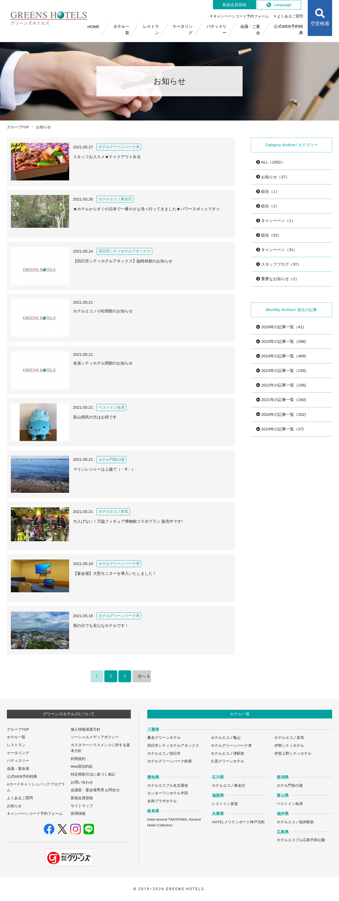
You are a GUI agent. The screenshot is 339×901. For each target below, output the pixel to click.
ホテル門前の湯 (290, 786)
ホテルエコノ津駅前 (227, 754)
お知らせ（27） (272, 177)
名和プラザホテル (162, 801)
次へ (142, 676)
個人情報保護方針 (85, 729)
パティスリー (18, 761)
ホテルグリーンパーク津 (231, 746)
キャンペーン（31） (276, 249)
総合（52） (269, 235)
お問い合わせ (82, 782)
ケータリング (18, 753)
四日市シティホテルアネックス (173, 746)
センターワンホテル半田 (167, 793)
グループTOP (18, 127)
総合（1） (267, 191)
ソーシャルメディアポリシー (95, 737)
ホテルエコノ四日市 (164, 754)
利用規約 (78, 759)
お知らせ (14, 806)
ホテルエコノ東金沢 (228, 786)
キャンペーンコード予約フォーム (35, 814)
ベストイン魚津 (290, 804)
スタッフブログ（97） (278, 264)
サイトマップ (82, 806)
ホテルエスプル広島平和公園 (301, 840)
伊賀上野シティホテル (292, 754)
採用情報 (78, 814)
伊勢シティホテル (289, 746)
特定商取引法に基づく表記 (93, 774)
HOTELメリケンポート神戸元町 (238, 822)
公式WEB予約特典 (22, 777)
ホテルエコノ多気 (289, 738)
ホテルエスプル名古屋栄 (167, 786)
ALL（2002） (270, 162)
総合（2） (267, 206)
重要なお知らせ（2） (277, 278)
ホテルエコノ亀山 (225, 738)
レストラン (16, 745)
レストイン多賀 (225, 804)
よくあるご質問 (20, 798)
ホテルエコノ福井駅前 (295, 822)
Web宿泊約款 (82, 766)
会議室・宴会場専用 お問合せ (95, 790)
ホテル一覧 (16, 737)
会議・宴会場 (18, 769)
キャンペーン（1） (275, 220)
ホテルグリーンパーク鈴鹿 (169, 761)
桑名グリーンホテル (164, 738)
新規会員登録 (82, 798)
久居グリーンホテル (227, 761)
